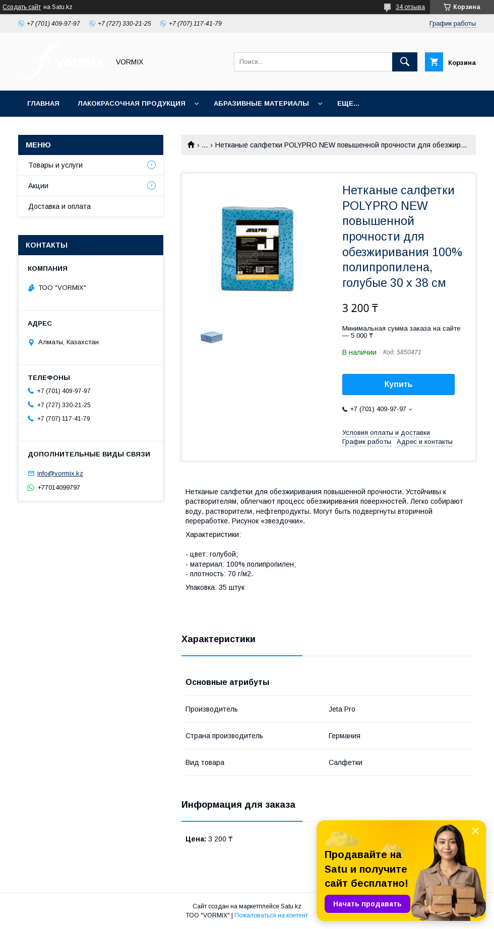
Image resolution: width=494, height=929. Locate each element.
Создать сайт (22, 7)
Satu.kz (291, 906)
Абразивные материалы (261, 103)
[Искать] (404, 61)
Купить (399, 384)
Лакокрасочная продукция (132, 103)
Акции (38, 186)
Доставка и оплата (59, 206)
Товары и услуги (55, 165)
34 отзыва (410, 7)
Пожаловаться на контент (271, 915)
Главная (43, 103)
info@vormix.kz (60, 473)
